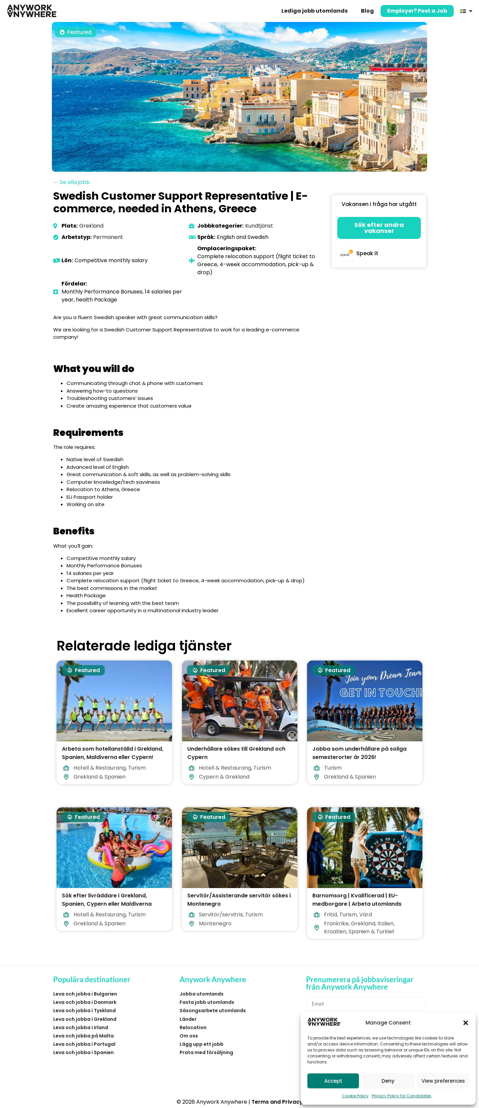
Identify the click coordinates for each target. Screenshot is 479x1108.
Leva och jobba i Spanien (83, 1052)
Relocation (193, 1027)
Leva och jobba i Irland (80, 1027)
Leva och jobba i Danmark (84, 1002)
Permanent (108, 237)
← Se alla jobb (71, 182)
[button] (465, 1022)
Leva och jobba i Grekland (84, 1019)
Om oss (189, 1035)
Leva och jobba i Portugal (84, 1044)
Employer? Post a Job (417, 11)
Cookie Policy (355, 1096)
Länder (188, 1019)
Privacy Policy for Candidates (401, 1096)
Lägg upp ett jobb (202, 1044)
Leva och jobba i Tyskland (84, 1010)
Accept (333, 1080)
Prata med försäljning (206, 1052)
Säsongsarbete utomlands (213, 1010)
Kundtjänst (259, 226)
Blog (367, 11)
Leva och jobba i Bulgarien (85, 994)
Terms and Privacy (277, 1102)
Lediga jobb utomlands (314, 11)
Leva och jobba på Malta (83, 1035)
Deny (388, 1080)
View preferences (443, 1080)
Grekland (91, 226)
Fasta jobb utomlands (207, 1002)
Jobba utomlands (202, 994)
